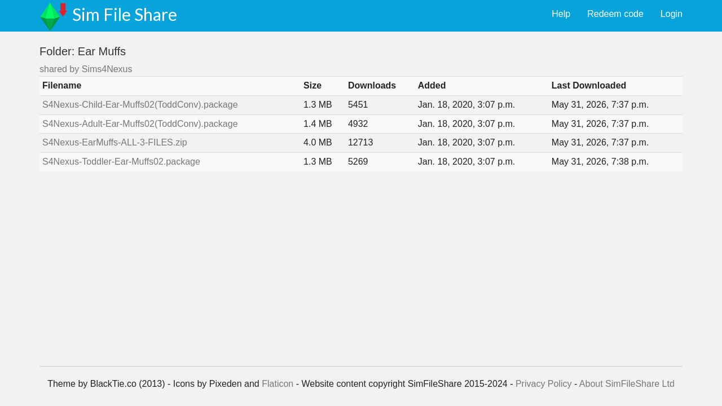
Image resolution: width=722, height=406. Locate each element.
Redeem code (615, 14)
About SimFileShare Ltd (627, 384)
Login (672, 14)
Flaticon (277, 384)
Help (561, 14)
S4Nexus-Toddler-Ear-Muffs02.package (121, 161)
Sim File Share (124, 14)
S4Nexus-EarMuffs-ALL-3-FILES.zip (114, 142)
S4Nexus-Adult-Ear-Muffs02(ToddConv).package (140, 124)
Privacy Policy (544, 384)
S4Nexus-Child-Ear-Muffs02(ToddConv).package (140, 104)
